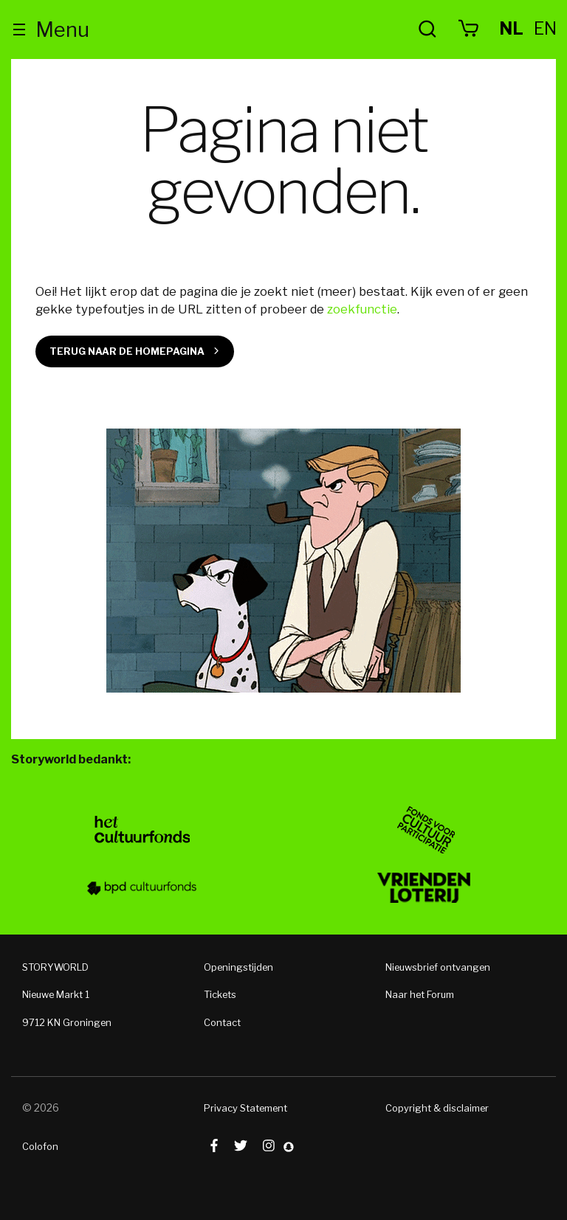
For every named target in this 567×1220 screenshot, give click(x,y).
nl (511, 28)
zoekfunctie (362, 309)
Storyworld (284, 29)
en (545, 28)
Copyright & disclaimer (437, 1108)
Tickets (220, 994)
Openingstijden (238, 967)
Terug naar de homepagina (127, 351)
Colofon (40, 1146)
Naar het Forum (419, 994)
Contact (222, 1022)
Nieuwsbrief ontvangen (437, 967)
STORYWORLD (55, 967)
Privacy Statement (245, 1108)
